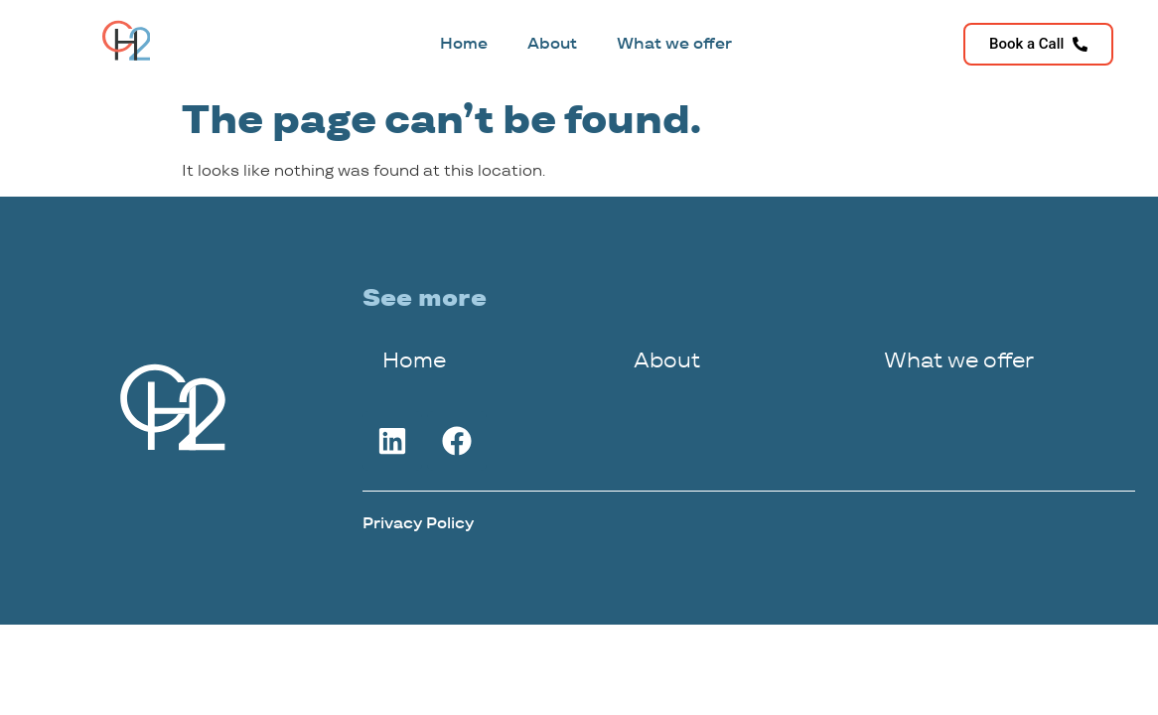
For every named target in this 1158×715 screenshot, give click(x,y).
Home (464, 43)
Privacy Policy (418, 522)
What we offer (674, 43)
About (552, 43)
